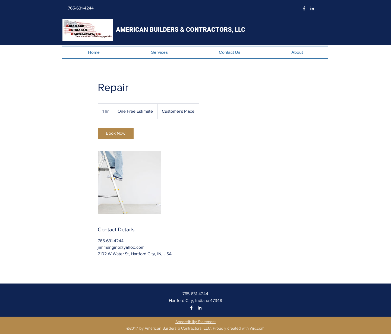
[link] (116, 133)
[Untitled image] (129, 182)
